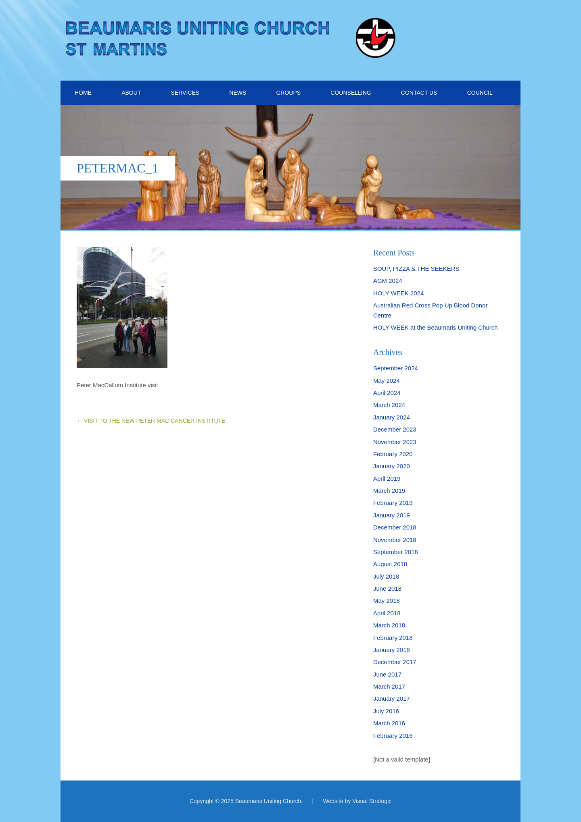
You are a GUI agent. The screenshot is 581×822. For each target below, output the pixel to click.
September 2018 (395, 551)
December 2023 (394, 429)
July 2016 (386, 711)
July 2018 (386, 576)
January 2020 (391, 466)
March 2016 (389, 723)
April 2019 (387, 478)
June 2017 (387, 674)
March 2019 (389, 490)
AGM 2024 (387, 280)
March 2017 (389, 686)
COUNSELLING (350, 92)
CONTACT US (419, 92)
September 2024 (395, 368)
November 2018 (394, 539)
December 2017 (394, 661)
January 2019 (391, 515)
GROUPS (288, 92)
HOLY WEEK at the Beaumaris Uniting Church (435, 327)
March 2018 (389, 625)
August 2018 (390, 563)
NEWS (237, 92)
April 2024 (387, 392)
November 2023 (394, 441)
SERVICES (185, 92)
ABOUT (131, 92)
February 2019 (393, 502)
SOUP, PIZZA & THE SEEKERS (416, 268)
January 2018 (391, 649)
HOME (83, 92)
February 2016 (393, 735)
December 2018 (394, 527)
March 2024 (389, 404)
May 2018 (386, 600)
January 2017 (391, 698)
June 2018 (387, 588)
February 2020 (393, 453)
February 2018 (393, 637)
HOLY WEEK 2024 (398, 293)
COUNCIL (480, 92)
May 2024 (386, 380)
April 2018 (387, 613)
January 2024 (391, 417)
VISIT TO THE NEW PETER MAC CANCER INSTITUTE (151, 420)
